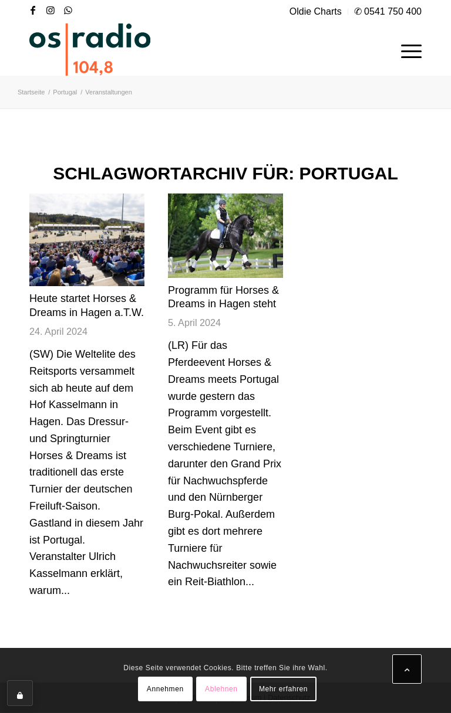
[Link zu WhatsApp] (68, 10)
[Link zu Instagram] (50, 10)
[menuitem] (316, 12)
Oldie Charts (316, 11)
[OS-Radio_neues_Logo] (89, 49)
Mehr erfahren (283, 689)
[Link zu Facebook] (33, 10)
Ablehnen (221, 689)
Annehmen (165, 689)
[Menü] (405, 49)
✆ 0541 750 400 (388, 11)
